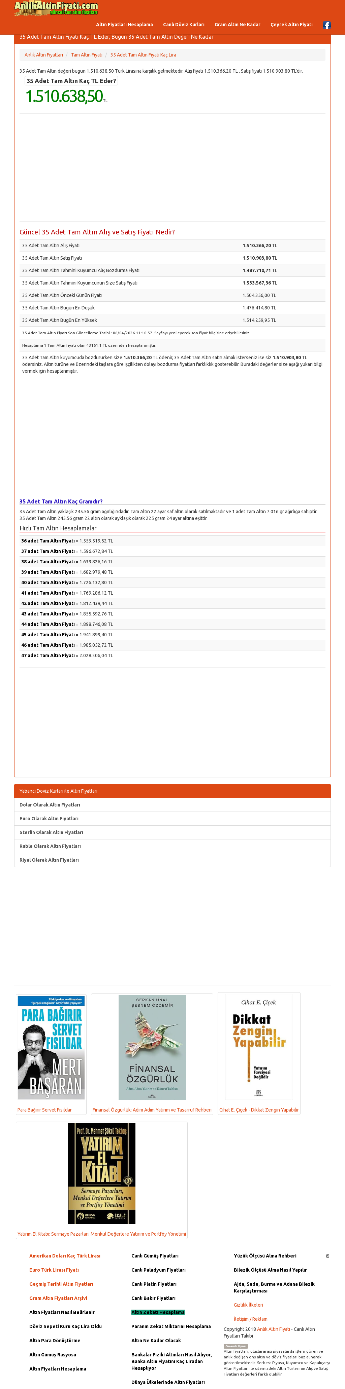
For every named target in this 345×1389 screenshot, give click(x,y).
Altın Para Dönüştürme (55, 1340)
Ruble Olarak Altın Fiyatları (50, 846)
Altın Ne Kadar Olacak (156, 1340)
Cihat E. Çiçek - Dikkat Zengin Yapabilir (259, 1053)
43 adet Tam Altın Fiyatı (48, 613)
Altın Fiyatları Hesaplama (124, 24)
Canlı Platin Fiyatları (154, 1284)
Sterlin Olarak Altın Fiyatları (51, 832)
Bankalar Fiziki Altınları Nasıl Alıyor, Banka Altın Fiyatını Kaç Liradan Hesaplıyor (171, 1361)
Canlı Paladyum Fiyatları (158, 1270)
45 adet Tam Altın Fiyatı (48, 634)
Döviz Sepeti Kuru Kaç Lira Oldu (65, 1326)
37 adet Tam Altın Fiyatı (48, 551)
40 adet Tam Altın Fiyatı (48, 582)
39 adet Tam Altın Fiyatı (48, 572)
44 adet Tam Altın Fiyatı (48, 624)
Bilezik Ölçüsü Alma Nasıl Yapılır (270, 1270)
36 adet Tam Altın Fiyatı (48, 540)
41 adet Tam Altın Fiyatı (48, 593)
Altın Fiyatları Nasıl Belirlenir (62, 1312)
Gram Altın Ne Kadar (237, 24)
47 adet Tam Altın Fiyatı (48, 655)
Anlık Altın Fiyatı (273, 1329)
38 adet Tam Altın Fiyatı (48, 561)
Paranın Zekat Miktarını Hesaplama (171, 1326)
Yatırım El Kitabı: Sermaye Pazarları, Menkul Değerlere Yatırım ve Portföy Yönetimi (102, 1180)
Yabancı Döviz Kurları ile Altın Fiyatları (58, 791)
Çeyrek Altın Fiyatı (292, 24)
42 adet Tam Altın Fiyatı (48, 603)
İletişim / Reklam (251, 1319)
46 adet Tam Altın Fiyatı (48, 645)
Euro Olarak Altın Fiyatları (49, 818)
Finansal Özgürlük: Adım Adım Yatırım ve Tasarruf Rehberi (152, 1054)
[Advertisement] (172, 167)
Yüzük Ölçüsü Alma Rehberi (265, 1256)
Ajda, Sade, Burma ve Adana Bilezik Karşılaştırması (274, 1287)
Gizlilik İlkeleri (248, 1305)
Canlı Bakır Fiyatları (153, 1298)
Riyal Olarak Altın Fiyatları (49, 860)
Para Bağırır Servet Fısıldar (51, 1054)
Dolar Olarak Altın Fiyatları (50, 805)
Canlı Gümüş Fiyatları (155, 1256)
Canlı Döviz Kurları (184, 24)
